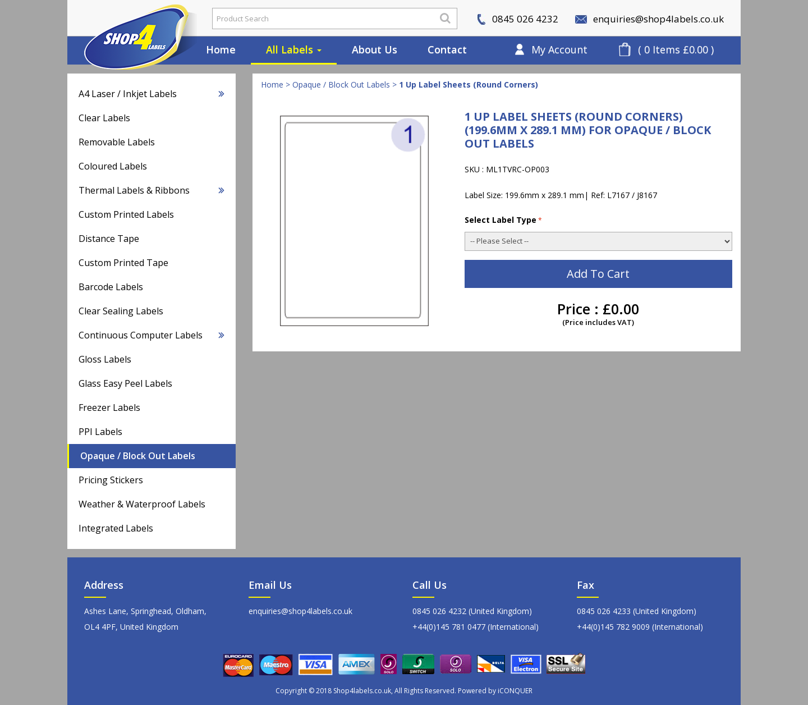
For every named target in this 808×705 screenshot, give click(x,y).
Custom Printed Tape (123, 263)
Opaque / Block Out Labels (137, 456)
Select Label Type (503, 219)
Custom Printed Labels (126, 214)
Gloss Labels (105, 359)
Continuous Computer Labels (151, 335)
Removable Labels (117, 142)
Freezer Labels (109, 407)
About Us (374, 49)
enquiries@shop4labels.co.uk (649, 18)
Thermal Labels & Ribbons (151, 190)
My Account (559, 49)
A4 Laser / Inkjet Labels (151, 94)
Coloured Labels (113, 166)
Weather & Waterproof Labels (142, 504)
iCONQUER (515, 690)
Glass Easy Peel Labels (125, 383)
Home (221, 49)
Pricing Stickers (111, 480)
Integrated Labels (116, 528)
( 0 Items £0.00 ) (676, 49)
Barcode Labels (111, 287)
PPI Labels (100, 431)
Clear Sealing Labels (121, 311)
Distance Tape (109, 238)
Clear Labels (104, 118)
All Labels (294, 49)
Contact (447, 49)
